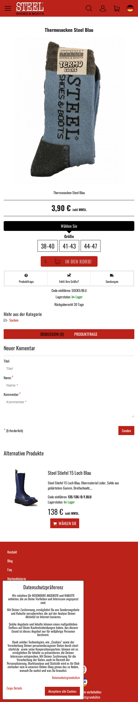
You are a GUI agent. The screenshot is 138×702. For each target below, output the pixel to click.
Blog (10, 560)
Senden (126, 430)
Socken (13, 320)
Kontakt (12, 551)
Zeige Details (14, 688)
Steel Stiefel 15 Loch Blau (69, 472)
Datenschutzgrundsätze (86, 697)
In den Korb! (73, 261)
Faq (9, 569)
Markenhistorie (16, 578)
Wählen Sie (64, 523)
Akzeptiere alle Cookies (62, 691)
